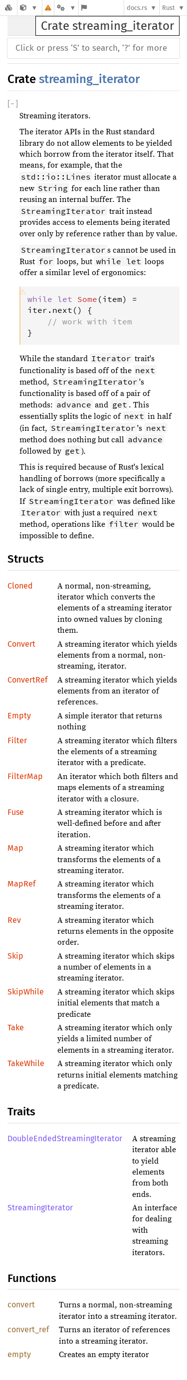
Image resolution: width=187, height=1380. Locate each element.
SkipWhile (25, 991)
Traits (21, 1111)
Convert (21, 644)
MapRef (21, 883)
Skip (15, 956)
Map (15, 848)
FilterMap (25, 776)
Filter (17, 740)
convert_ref (28, 1329)
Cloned (20, 586)
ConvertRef (27, 680)
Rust (168, 7)
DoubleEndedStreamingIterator (64, 1138)
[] (12, 104)
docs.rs (137, 7)
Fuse (15, 812)
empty (19, 1354)
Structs (25, 559)
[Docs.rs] (8, 7)
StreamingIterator (40, 1207)
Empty (19, 715)
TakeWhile (25, 1063)
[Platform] (66, 7)
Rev (14, 920)
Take (15, 1027)
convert (21, 1304)
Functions (31, 1278)
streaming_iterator (89, 79)
